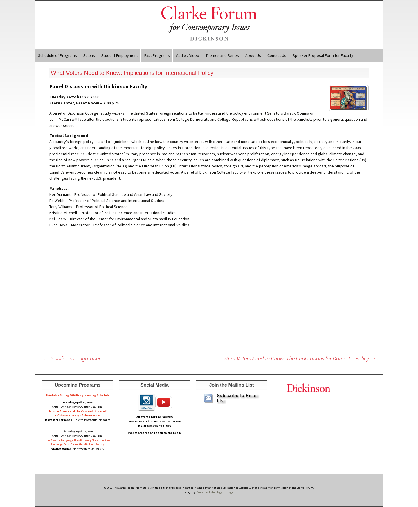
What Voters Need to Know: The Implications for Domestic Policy (300, 358)
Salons (89, 55)
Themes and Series (222, 55)
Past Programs (157, 55)
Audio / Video (187, 55)
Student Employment (119, 55)
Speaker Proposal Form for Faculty (323, 55)
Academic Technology (209, 492)
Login (231, 492)
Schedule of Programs (57, 55)
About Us (253, 55)
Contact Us (276, 55)
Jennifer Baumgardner (71, 358)
